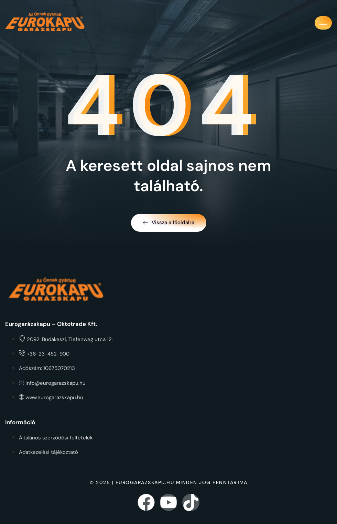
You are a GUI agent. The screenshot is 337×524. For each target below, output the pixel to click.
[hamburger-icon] (323, 23)
